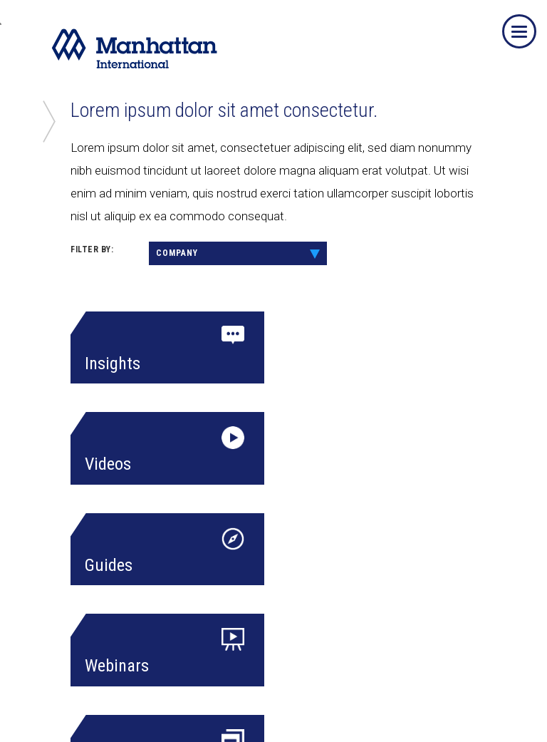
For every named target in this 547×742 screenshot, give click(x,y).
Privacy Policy (140, 710)
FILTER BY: (92, 249)
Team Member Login (57, 710)
